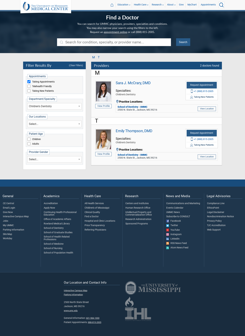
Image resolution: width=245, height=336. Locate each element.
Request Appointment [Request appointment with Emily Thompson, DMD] (201, 133)
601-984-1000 (92, 318)
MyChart (192, 4)
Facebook (173, 221)
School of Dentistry (54, 228)
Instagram (174, 234)
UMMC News (173, 212)
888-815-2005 (94, 322)
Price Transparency (95, 225)
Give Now (8, 212)
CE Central (8, 203)
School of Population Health (58, 252)
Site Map (7, 234)
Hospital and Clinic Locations (100, 221)
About (170, 4)
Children (36, 139)
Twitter (172, 225)
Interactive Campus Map (16, 216)
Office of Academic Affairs (57, 219)
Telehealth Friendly (42, 86)
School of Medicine (53, 244)
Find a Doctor (92, 216)
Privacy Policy (214, 221)
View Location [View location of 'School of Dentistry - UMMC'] (207, 108)
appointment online (115, 32)
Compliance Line (215, 203)
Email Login (9, 208)
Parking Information (13, 229)
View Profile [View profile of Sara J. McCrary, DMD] (103, 106)
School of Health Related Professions (57, 238)
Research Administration (138, 219)
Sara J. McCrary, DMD (133, 83)
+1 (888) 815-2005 (203, 91)
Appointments (208, 4)
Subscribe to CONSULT (178, 216)
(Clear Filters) (76, 65)
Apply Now (49, 208)
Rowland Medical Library (57, 223)
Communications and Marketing (183, 203)
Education (123, 4)
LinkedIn (172, 238)
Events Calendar (174, 208)
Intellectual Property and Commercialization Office (138, 213)
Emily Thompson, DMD (134, 131)
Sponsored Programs (136, 223)
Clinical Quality (92, 212)
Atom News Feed (177, 247)
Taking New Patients (43, 91)
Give (181, 4)
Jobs (5, 221)
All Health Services (94, 203)
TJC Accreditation (216, 225)
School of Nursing (53, 248)
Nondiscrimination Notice (220, 216)
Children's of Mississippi (97, 208)
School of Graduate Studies (58, 232)
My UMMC (8, 225)
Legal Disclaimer (215, 212)
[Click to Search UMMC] (221, 5)
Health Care (140, 4)
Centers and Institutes (137, 203)
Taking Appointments (43, 81)
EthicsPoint (213, 208)
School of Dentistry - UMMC (132, 106)
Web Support (214, 229)
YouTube (173, 230)
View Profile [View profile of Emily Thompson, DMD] (103, 154)
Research (157, 4)
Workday (7, 238)
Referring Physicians (95, 229)
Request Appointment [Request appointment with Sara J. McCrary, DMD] (201, 85)
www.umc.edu (71, 310)
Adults (35, 144)
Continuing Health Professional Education (60, 213)
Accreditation (51, 203)
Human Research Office (137, 208)
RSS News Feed (176, 243)
